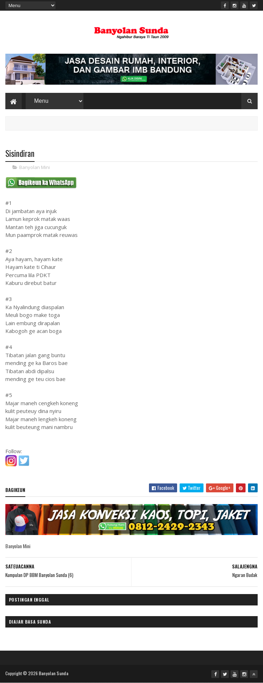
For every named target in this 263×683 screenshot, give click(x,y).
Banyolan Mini (34, 167)
